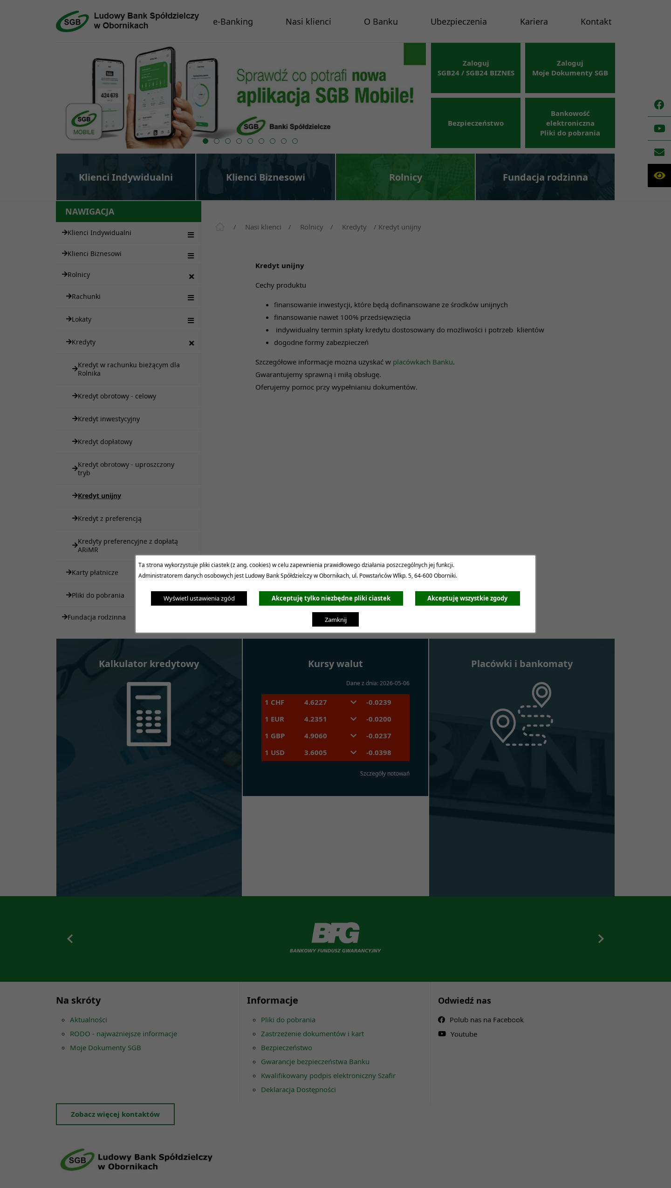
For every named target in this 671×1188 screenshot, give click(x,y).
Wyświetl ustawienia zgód (199, 598)
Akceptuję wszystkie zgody (467, 598)
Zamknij (336, 619)
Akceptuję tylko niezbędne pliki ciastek (331, 598)
